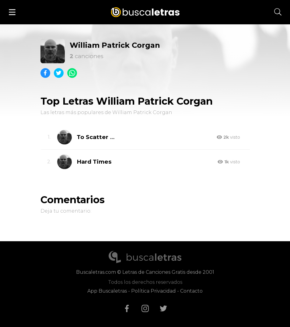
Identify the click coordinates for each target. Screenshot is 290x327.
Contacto (191, 291)
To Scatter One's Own (109, 137)
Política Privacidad (153, 291)
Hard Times (94, 161)
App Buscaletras (107, 291)
